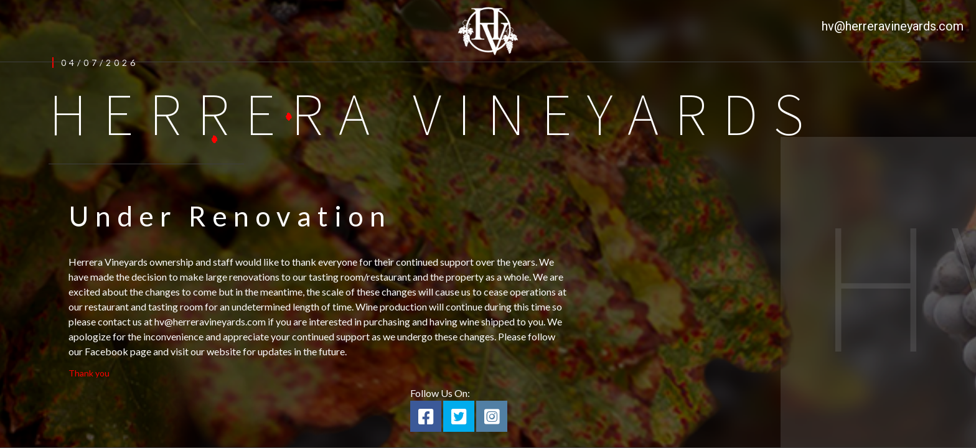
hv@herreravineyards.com (893, 26)
